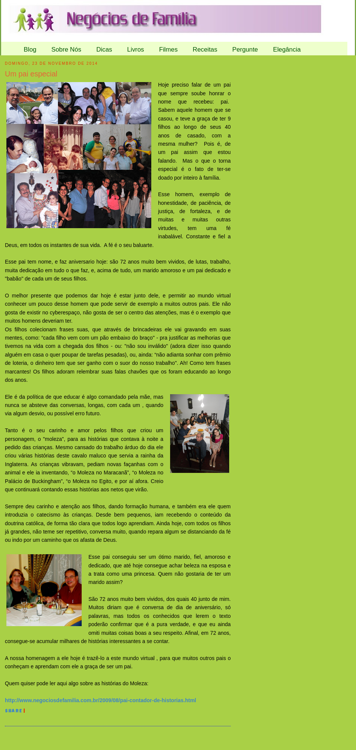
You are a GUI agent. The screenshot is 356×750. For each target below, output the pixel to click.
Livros (135, 49)
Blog (30, 49)
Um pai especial (31, 74)
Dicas (104, 49)
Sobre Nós (66, 49)
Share (13, 711)
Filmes (168, 49)
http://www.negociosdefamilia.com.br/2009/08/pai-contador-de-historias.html (100, 700)
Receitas (205, 49)
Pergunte (245, 49)
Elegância (287, 49)
